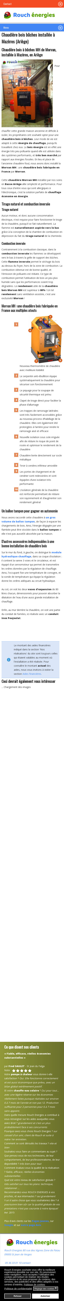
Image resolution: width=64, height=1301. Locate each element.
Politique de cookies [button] (34, 1284)
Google (8, 1225)
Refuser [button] (18, 1296)
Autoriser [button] (45, 1296)
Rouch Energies (13, 1250)
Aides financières (32, 673)
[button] (60, 27)
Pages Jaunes (40, 1221)
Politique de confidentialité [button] (18, 1288)
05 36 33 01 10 (12, 1262)
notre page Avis (31, 1225)
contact (25, 1262)
